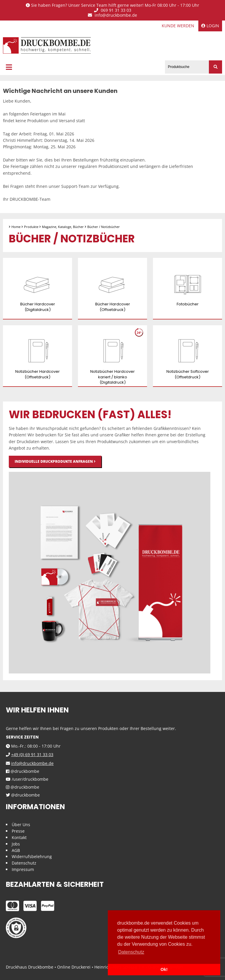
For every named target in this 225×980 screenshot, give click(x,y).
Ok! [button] (164, 969)
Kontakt (19, 837)
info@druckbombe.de (112, 15)
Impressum (23, 869)
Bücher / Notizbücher (103, 226)
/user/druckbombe (27, 779)
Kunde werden (178, 25)
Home (16, 226)
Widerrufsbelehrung (32, 856)
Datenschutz (24, 863)
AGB (16, 850)
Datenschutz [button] (131, 952)
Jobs (16, 844)
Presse (18, 831)
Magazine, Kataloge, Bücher (63, 226)
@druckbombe (22, 771)
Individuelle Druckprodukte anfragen (55, 461)
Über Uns (21, 824)
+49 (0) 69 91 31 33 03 (32, 754)
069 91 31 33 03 (112, 10)
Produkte (31, 226)
